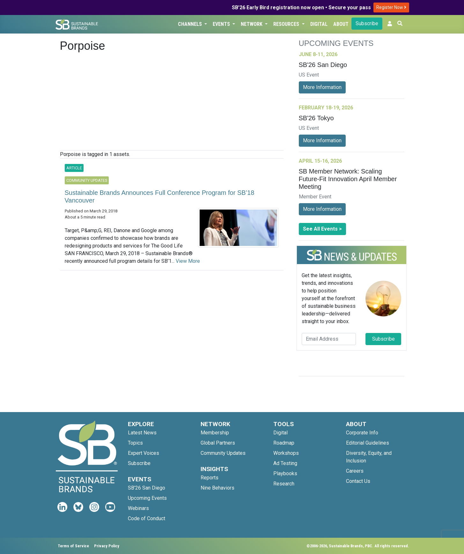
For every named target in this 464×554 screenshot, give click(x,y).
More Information (322, 87)
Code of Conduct (146, 518)
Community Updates (223, 453)
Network (252, 24)
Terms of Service (73, 545)
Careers (355, 471)
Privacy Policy (106, 545)
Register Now (391, 7)
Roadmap (283, 443)
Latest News (142, 433)
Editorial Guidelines (367, 443)
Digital (319, 24)
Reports (209, 478)
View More (188, 261)
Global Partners (218, 443)
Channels (190, 24)
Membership (215, 433)
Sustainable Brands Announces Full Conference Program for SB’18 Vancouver (159, 196)
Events (222, 24)
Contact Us (358, 481)
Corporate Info (362, 433)
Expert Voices (143, 453)
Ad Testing (285, 463)
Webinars (138, 508)
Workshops (286, 453)
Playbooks (285, 473)
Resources (286, 24)
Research (283, 484)
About (341, 24)
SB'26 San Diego (146, 488)
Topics (135, 443)
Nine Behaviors (217, 488)
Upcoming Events (147, 498)
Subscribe (367, 23)
